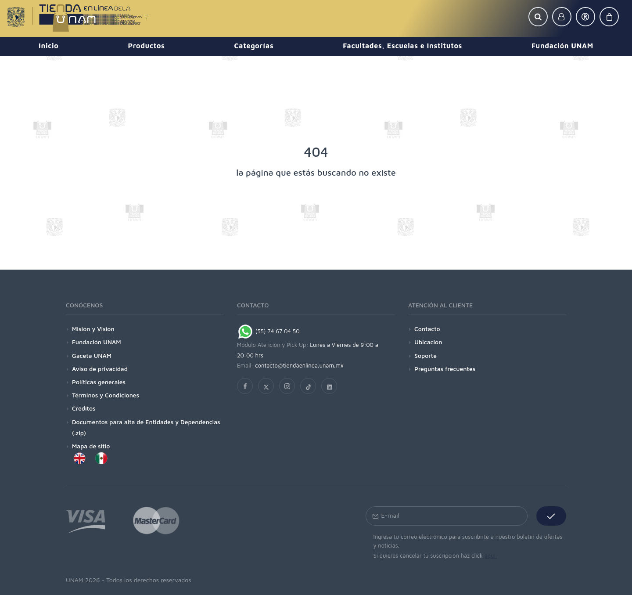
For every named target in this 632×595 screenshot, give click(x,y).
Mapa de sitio (91, 446)
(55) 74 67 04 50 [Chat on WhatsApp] (268, 331)
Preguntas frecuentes (444, 368)
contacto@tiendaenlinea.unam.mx (299, 365)
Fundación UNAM (96, 342)
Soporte (425, 355)
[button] (538, 16)
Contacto (427, 328)
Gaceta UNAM (91, 355)
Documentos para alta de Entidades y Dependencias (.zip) (146, 427)
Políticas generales (99, 382)
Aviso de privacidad (100, 368)
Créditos (84, 408)
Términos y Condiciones (105, 395)
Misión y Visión (93, 328)
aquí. (490, 555)
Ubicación (428, 342)
